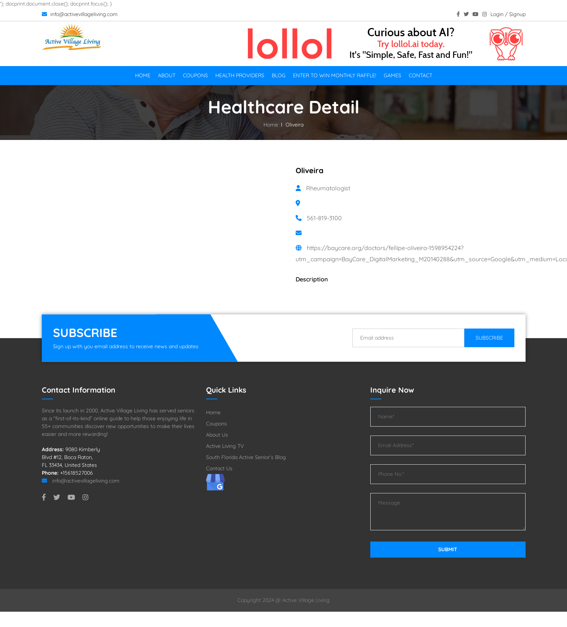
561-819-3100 (324, 218)
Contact (420, 75)
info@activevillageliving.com (80, 14)
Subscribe (489, 337)
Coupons (195, 75)
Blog (279, 75)
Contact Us (219, 468)
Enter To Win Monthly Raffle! (334, 75)
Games (392, 75)
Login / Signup (508, 14)
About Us (217, 434)
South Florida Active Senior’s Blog (246, 457)
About (166, 75)
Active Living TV (225, 446)
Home (142, 75)
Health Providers (239, 75)
